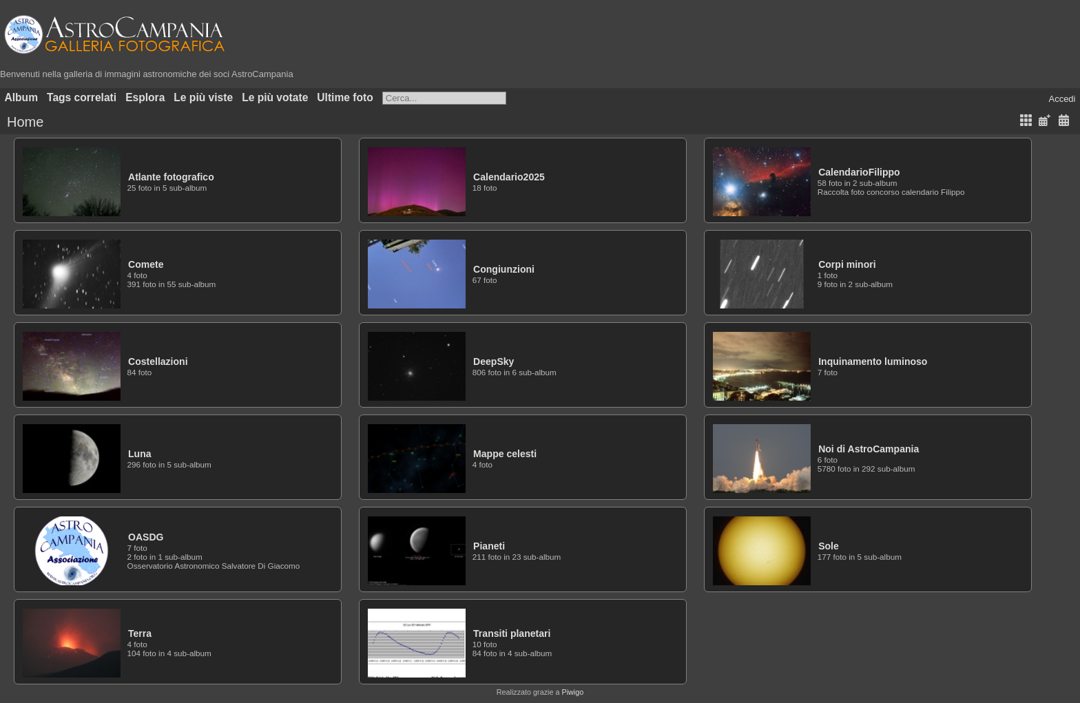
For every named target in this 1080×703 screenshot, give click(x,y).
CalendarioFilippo (859, 172)
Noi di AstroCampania (868, 448)
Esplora (145, 97)
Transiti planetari (511, 633)
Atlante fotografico (171, 176)
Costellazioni (158, 361)
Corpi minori (846, 264)
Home (25, 121)
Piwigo (572, 692)
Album (22, 97)
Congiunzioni (503, 269)
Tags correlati (81, 97)
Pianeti (489, 546)
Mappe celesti (505, 453)
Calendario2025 (509, 176)
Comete (145, 264)
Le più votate (275, 97)
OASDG (145, 537)
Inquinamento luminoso (872, 361)
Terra (140, 633)
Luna (140, 453)
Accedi (1061, 99)
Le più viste (203, 97)
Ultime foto (345, 97)
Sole (828, 546)
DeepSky (493, 361)
